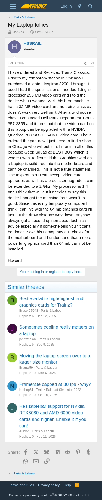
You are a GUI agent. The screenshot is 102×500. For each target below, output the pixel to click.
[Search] (90, 6)
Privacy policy (49, 485)
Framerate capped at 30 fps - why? (55, 384)
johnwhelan (27, 339)
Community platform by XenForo (49, 495)
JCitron (24, 431)
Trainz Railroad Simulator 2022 (58, 390)
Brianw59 (26, 368)
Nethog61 (26, 390)
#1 (92, 63)
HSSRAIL (19, 32)
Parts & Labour (52, 311)
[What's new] (80, 6)
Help (67, 485)
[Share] (85, 63)
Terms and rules (21, 485)
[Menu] (12, 6)
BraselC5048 (28, 311)
